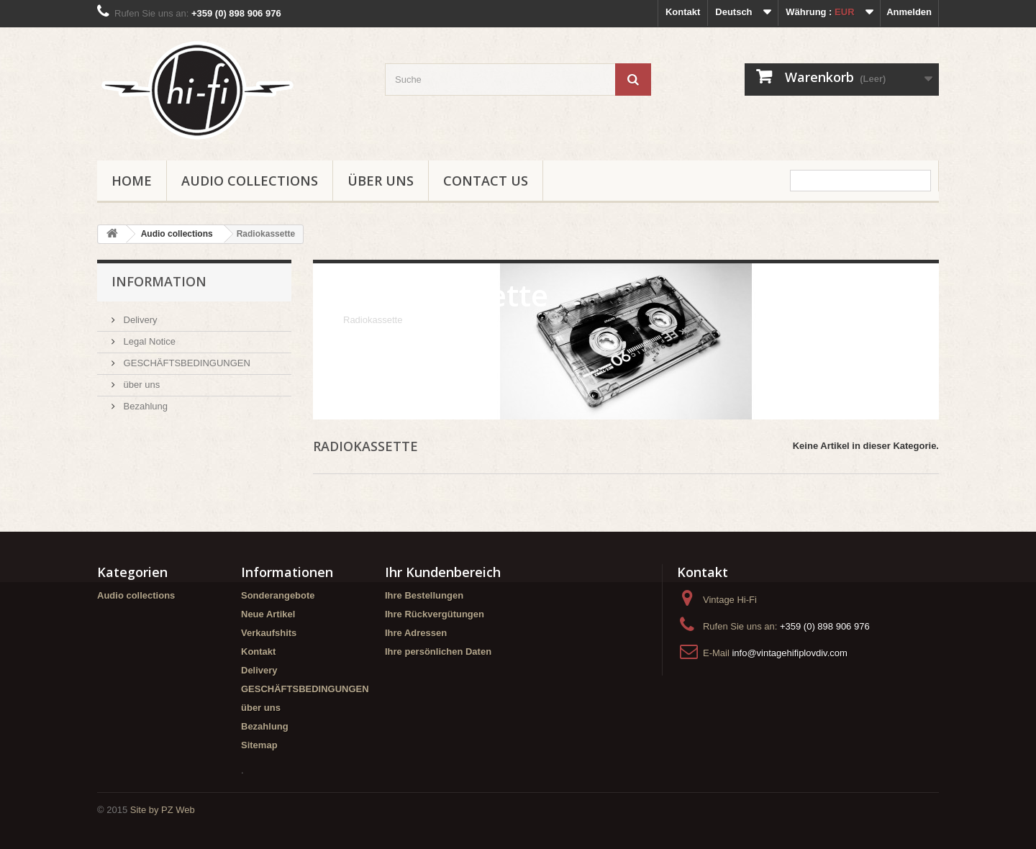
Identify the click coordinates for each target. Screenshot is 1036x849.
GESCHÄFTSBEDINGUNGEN (185, 363)
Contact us (485, 180)
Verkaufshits (268, 632)
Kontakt (682, 11)
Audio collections (249, 180)
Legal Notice (148, 341)
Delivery (139, 319)
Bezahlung (144, 406)
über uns (380, 180)
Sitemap (259, 745)
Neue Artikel (268, 614)
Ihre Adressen (416, 632)
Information (159, 281)
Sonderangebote (278, 595)
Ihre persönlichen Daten (438, 651)
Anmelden (909, 11)
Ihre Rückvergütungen (434, 614)
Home (132, 180)
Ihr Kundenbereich (443, 572)
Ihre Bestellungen (424, 595)
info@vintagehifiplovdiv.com (789, 653)
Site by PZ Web (162, 809)
